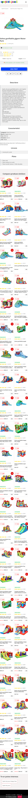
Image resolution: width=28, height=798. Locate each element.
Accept (20, 797)
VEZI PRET (14, 69)
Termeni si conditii (11, 795)
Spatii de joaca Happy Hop (16, 8)
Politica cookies (12, 797)
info (12, 199)
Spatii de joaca (5, 8)
